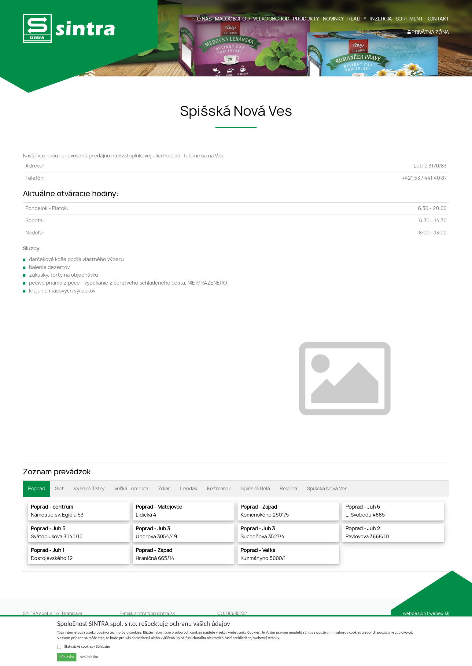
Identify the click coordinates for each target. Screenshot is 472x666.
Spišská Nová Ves (327, 488)
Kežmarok (219, 488)
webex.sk (439, 614)
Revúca (288, 488)
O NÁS (204, 19)
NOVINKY (333, 19)
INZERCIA (381, 19)
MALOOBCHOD (232, 19)
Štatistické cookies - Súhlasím (83, 646)
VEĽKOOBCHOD (271, 19)
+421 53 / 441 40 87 (424, 178)
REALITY (357, 19)
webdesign (414, 614)
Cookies (253, 632)
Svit (59, 488)
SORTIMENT (409, 19)
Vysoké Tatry (89, 488)
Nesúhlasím (88, 656)
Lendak (188, 488)
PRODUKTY (306, 19)
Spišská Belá (255, 488)
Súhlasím (67, 656)
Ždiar (164, 488)
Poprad (36, 488)
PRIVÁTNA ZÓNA (428, 32)
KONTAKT (437, 19)
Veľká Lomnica (131, 488)
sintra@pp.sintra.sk (154, 614)
